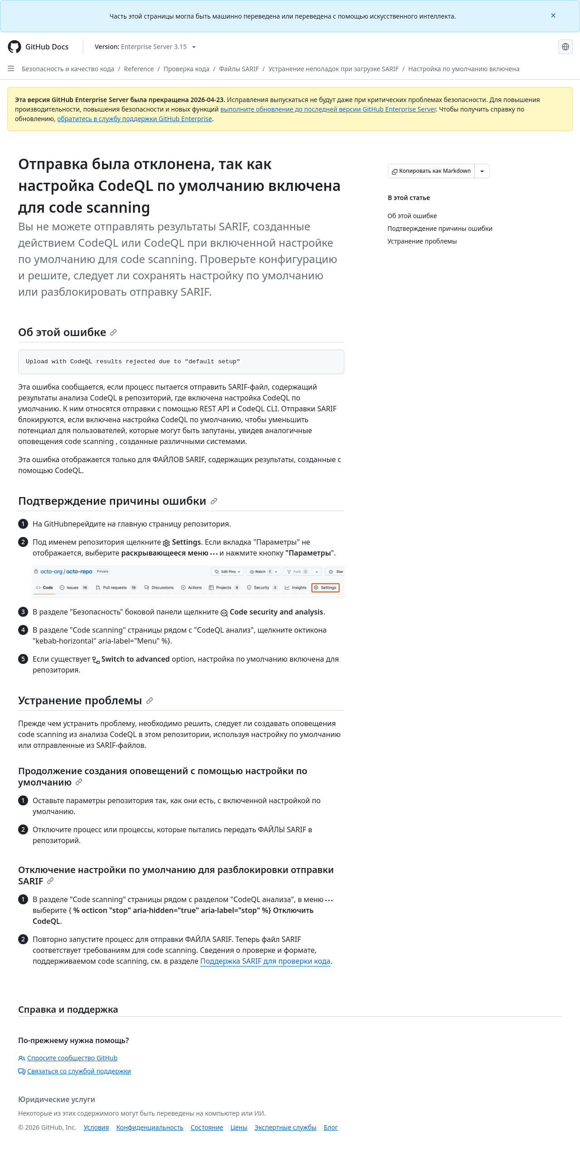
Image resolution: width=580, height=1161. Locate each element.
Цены (239, 1127)
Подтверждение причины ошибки (118, 500)
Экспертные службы (286, 1127)
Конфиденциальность (150, 1127)
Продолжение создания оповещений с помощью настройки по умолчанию (162, 776)
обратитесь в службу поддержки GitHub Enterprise (134, 118)
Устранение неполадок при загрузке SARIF (333, 68)
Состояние (207, 1127)
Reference (139, 68)
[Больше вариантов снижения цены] (482, 171)
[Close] (554, 15)
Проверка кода (186, 68)
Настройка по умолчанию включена (464, 68)
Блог (331, 1127)
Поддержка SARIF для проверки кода (265, 961)
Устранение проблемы (85, 700)
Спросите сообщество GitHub (67, 1058)
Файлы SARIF (239, 68)
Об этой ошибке (67, 331)
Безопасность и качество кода (68, 68)
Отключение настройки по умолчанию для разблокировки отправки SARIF (176, 875)
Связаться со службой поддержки (74, 1071)
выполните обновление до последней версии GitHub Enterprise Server (327, 109)
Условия (96, 1127)
